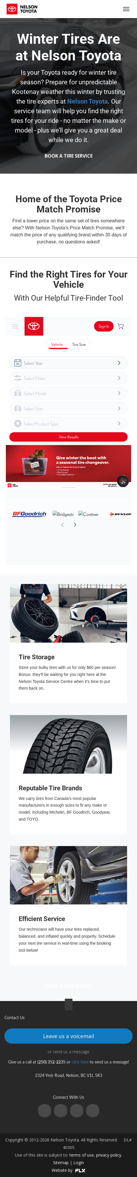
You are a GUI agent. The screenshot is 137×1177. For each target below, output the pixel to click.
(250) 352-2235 (104, 8)
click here (80, 1061)
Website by (69, 1170)
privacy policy (108, 1155)
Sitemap (61, 1162)
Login (78, 1162)
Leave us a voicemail (68, 1036)
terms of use (82, 1155)
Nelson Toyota (87, 101)
